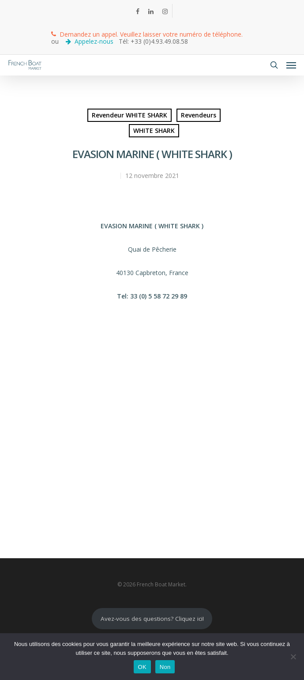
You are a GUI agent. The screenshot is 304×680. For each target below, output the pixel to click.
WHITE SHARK (154, 130)
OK (142, 667)
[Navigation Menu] (291, 64)
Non (165, 667)
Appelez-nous (90, 41)
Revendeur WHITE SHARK (129, 115)
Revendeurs (198, 115)
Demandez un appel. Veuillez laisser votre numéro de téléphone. (147, 34)
